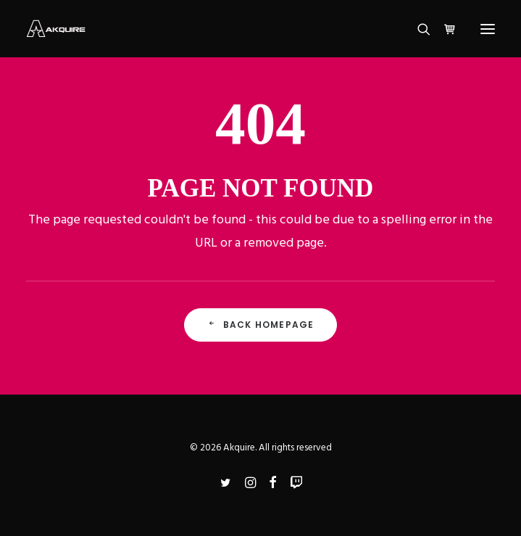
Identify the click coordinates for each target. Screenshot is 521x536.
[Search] (417, 29)
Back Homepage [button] (260, 324)
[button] (487, 28)
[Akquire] (56, 29)
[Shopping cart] (443, 29)
